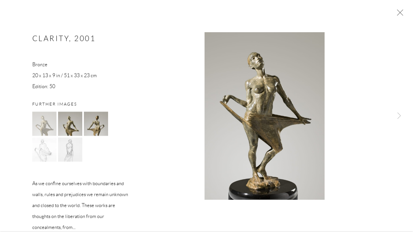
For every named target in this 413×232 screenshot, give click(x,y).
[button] (44, 124)
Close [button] (398, 14)
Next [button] (399, 116)
